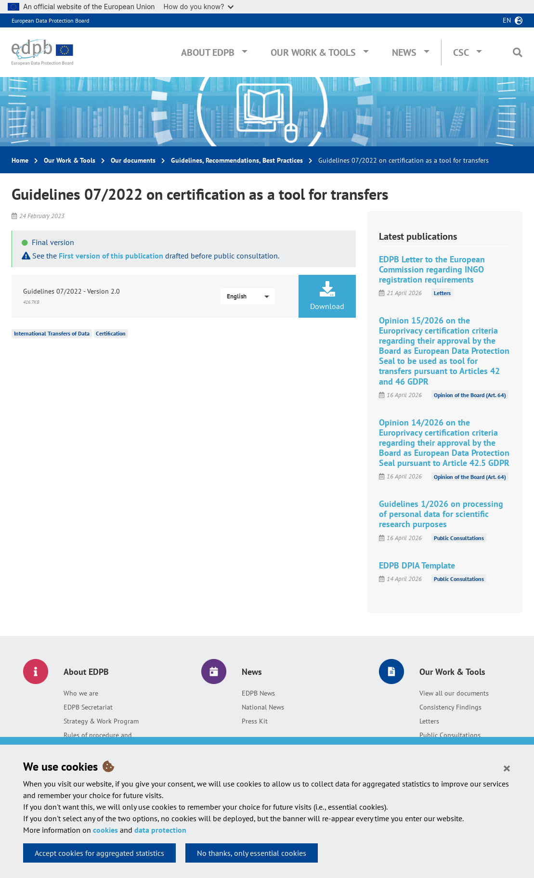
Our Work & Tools (313, 52)
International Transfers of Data (52, 333)
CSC (461, 52)
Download (327, 296)
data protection (160, 830)
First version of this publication (111, 255)
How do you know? (199, 6)
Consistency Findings (450, 707)
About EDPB (207, 52)
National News (263, 707)
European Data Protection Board (50, 20)
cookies (105, 830)
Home (20, 160)
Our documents (133, 160)
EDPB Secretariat (88, 707)
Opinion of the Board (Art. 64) (470, 395)
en (507, 20)
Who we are (81, 693)
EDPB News (258, 693)
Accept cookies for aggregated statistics (99, 853)
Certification (111, 333)
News (404, 52)
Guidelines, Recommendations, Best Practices (237, 160)
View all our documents (454, 693)
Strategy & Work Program (101, 721)
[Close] (507, 767)
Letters (442, 293)
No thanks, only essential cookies (251, 853)
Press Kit (255, 721)
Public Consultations (459, 538)
